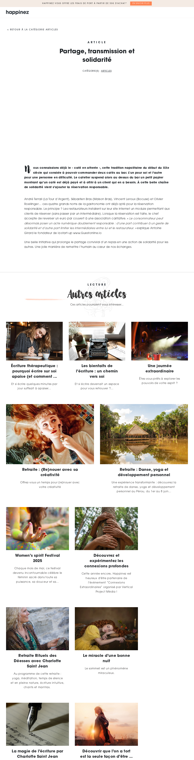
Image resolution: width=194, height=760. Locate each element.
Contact (168, 738)
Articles (106, 71)
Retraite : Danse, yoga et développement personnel (144, 472)
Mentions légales (125, 738)
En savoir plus (140, 3)
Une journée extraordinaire (160, 368)
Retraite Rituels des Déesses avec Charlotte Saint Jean (159, 557)
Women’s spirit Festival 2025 (34, 554)
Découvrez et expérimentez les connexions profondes (97, 557)
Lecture (97, 285)
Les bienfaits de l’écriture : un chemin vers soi (97, 371)
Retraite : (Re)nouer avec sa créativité (50, 472)
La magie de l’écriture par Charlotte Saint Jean (97, 652)
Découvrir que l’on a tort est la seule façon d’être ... (159, 652)
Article (97, 42)
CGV (154, 738)
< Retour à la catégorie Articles (32, 30)
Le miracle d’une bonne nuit (34, 650)
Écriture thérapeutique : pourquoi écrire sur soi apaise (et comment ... (34, 371)
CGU (144, 738)
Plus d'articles (97, 700)
